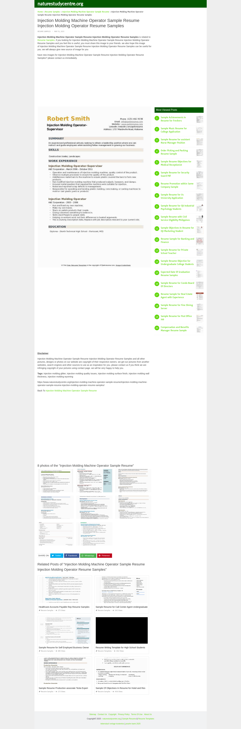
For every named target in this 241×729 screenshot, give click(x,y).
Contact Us (102, 714)
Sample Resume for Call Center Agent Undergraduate (122, 607)
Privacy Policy (124, 714)
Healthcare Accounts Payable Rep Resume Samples (64, 607)
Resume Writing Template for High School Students (120, 647)
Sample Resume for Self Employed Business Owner (64, 647)
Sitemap (92, 714)
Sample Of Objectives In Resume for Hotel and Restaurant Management (130, 688)
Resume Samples (44, 31)
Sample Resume (129, 718)
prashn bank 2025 (133, 724)
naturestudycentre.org (60, 3)
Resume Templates (104, 651)
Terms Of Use (136, 714)
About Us (148, 714)
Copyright (112, 714)
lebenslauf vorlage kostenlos (112, 724)
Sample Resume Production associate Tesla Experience (66, 688)
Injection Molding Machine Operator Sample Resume (71, 390)
